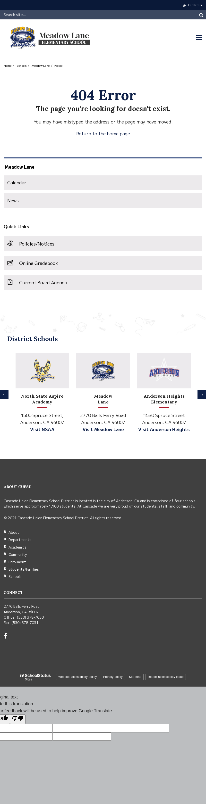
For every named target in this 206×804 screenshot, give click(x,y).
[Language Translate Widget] (103, 5)
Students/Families (24, 569)
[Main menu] (198, 37)
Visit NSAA (42, 429)
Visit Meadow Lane (103, 429)
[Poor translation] (18, 719)
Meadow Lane (41, 65)
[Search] (201, 14)
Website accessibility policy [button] (77, 677)
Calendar (16, 182)
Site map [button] (135, 677)
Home (7, 65)
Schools (21, 65)
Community (18, 554)
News (13, 200)
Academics (17, 547)
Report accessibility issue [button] (166, 677)
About (14, 532)
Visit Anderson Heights (164, 429)
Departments (20, 539)
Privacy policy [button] (113, 677)
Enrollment (17, 561)
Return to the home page (103, 133)
